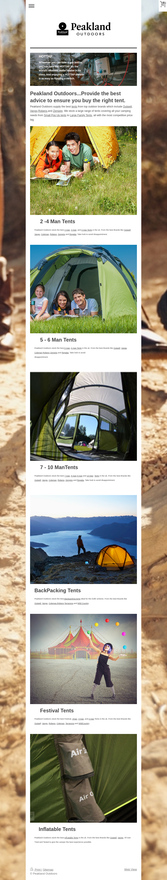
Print (35, 869)
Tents (96, 476)
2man (74, 719)
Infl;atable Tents (71, 838)
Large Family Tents (81, 115)
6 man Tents (76, 348)
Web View (130, 869)
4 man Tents (86, 230)
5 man (67, 348)
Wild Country (83, 603)
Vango (33, 110)
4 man (91, 719)
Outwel (37, 723)
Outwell (127, 106)
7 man (67, 476)
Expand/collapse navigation (83, 5)
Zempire (58, 110)
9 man (79, 476)
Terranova (68, 603)
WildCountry (83, 723)
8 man (74, 476)
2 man (67, 230)
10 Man (90, 476)
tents (74, 106)
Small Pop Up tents (55, 115)
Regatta (73, 234)
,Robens (60, 603)
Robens (42, 110)
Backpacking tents (72, 599)
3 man (74, 230)
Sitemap (48, 869)
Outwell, (38, 603)
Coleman (45, 234)
